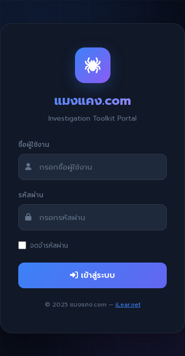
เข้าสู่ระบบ (92, 275)
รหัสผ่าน (30, 195)
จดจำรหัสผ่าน (49, 245)
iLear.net (128, 304)
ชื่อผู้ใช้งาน (33, 144)
